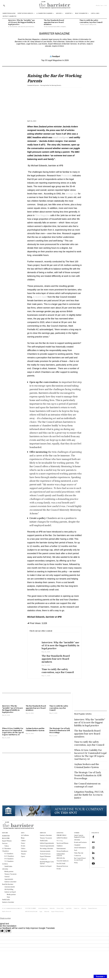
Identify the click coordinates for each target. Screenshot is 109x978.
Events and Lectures (80, 842)
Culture (23, 840)
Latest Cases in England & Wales (79, 836)
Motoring (60, 840)
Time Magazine (42, 215)
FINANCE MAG (61, 835)
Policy (76, 862)
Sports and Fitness (62, 843)
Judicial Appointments (47, 843)
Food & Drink (61, 863)
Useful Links (44, 840)
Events (23, 846)
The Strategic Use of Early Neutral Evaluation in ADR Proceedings (59, 730)
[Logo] (54, 5)
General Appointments (47, 846)
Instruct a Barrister (46, 835)
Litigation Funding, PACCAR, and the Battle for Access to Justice (89, 794)
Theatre (23, 854)
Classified (77, 845)
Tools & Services (45, 854)
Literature (24, 851)
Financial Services (62, 866)
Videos (23, 848)
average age (71, 193)
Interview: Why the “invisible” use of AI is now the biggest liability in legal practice (21, 22)
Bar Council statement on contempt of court (87, 785)
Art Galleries (25, 835)
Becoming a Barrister (46, 848)
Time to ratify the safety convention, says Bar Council (91, 21)
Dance (23, 843)
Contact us (43, 859)
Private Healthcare (62, 851)
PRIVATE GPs (61, 858)
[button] (4, 5)
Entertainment (61, 848)
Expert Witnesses (45, 856)
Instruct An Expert (46, 866)
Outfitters (59, 846)
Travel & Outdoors (62, 861)
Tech (75, 850)
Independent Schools (61, 854)
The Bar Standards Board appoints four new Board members (54, 22)
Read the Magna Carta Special (47, 862)
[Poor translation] (7, 931)
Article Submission (80, 847)
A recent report (40, 297)
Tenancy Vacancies (46, 838)
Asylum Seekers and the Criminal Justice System (35, 729)
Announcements (45, 851)
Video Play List (78, 853)
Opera (23, 856)
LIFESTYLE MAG (62, 838)
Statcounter (5, 918)
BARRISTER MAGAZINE (13, 908)
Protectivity (66, 175)
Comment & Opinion (33, 85)
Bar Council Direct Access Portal (80, 859)
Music (23, 838)
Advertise (77, 840)
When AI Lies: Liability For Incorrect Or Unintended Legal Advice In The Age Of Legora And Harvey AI (13, 731)
